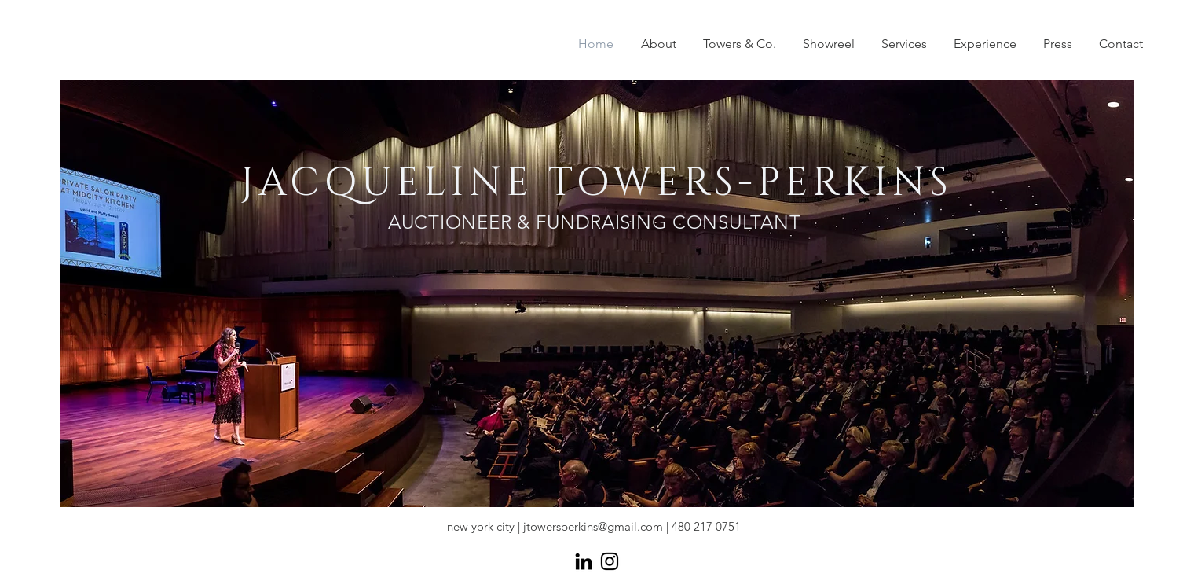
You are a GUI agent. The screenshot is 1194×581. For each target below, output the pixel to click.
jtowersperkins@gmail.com (593, 526)
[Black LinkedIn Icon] (583, 561)
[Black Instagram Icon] (609, 561)
